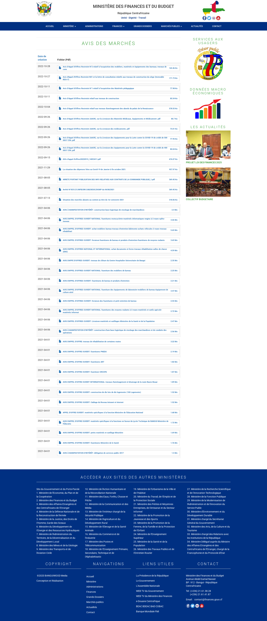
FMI (157, 611)
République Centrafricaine (133, 13)
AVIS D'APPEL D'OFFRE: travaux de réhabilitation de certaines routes (92, 342)
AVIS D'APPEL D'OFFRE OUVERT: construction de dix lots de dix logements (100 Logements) (102, 392)
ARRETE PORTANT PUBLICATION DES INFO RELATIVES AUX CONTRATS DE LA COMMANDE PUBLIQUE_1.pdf (109, 179)
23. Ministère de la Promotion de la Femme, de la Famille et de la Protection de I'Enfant (154, 527)
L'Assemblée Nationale (148, 585)
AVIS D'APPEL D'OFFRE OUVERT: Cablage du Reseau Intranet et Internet (93, 402)
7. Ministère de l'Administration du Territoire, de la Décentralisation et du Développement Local (55, 538)
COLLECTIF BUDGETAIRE (199, 199)
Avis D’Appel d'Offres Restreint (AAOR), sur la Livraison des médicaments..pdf (96, 129)
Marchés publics (171, 26)
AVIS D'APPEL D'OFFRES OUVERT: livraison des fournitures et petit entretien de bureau (99, 301)
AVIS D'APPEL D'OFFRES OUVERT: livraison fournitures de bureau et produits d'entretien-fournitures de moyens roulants (114, 240)
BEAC (139, 606)
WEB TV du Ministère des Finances (154, 596)
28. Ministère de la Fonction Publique (206, 496)
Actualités (197, 26)
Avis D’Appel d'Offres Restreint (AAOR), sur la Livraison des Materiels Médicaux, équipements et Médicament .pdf (111, 119)
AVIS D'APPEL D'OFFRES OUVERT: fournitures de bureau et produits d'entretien (96, 281)
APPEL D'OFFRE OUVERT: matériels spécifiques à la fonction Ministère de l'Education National (103, 412)
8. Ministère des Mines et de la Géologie (56, 545)
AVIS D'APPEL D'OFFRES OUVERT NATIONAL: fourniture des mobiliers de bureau (97, 271)
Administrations (94, 26)
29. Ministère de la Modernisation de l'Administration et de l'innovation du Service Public (206, 504)
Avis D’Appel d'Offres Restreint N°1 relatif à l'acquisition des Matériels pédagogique (98, 88)
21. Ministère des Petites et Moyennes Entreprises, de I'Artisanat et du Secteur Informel (154, 508)
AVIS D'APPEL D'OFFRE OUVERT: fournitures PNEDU (85, 352)
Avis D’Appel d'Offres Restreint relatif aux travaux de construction (91, 98)
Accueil (50, 26)
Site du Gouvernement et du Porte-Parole (57, 489)
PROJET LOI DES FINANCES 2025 (204, 162)
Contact (216, 26)
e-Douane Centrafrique (148, 601)
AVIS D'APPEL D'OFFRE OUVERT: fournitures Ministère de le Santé (91, 443)
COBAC (159, 606)
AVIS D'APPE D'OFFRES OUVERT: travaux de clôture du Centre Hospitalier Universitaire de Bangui (104, 260)
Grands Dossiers (143, 26)
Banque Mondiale (145, 611)
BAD (153, 606)
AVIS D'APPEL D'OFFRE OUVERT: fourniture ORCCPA (85, 372)
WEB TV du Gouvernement (150, 591)
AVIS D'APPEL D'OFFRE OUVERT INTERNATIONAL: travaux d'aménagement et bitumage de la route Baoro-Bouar (110, 382)
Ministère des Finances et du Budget (133, 6)
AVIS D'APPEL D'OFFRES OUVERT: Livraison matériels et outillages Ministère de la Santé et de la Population (109, 321)
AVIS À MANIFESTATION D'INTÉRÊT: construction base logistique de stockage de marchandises (103, 210)
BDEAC (146, 606)
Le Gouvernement (145, 580)
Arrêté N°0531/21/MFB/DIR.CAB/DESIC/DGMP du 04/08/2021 (88, 190)
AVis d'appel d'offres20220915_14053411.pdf (82, 159)
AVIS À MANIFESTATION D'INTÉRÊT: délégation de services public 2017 (93, 453)
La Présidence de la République (152, 575)
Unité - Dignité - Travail (133, 17)
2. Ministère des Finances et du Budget (56, 500)
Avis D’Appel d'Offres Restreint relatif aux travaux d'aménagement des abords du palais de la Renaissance (108, 108)
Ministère (69, 26)
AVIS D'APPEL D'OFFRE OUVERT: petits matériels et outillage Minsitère (93, 433)
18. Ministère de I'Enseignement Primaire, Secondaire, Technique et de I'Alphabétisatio (106, 553)
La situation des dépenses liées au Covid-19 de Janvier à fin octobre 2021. (94, 169)
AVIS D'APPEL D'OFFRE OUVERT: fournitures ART (83, 362)
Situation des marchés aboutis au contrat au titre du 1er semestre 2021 (93, 200)
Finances (118, 26)
